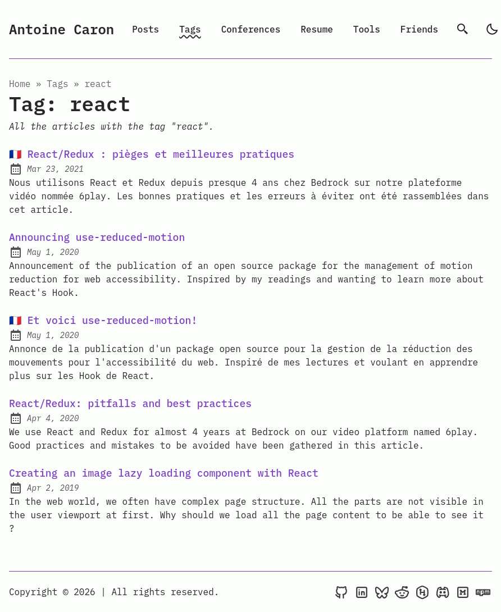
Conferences (251, 29)
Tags (190, 29)
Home (19, 83)
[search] (463, 29)
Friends (419, 29)
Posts (145, 29)
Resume (316, 29)
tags (57, 83)
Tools (366, 29)
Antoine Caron (61, 29)
